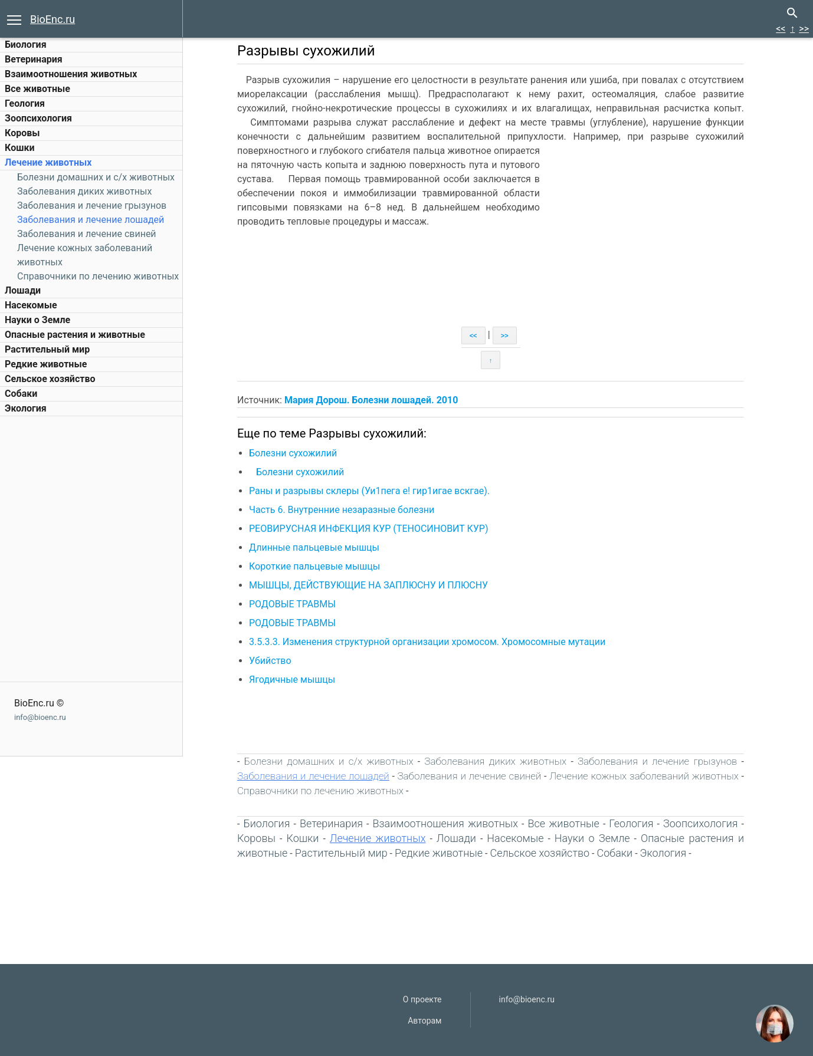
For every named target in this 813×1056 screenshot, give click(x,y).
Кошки (19, 147)
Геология (25, 103)
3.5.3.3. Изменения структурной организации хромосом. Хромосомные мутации (427, 641)
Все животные (37, 88)
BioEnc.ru (52, 19)
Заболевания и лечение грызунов (91, 205)
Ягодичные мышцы (292, 679)
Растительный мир (47, 349)
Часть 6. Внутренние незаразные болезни (341, 509)
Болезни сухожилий (293, 453)
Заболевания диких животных (84, 191)
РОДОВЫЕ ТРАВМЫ (292, 604)
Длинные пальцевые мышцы (314, 547)
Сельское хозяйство (50, 378)
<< (780, 28)
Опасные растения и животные (75, 334)
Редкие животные (46, 364)
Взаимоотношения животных (71, 74)
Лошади (23, 290)
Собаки (21, 393)
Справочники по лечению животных (98, 276)
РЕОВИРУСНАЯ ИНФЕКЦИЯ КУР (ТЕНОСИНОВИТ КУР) (369, 528)
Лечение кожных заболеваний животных (644, 776)
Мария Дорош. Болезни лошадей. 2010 (371, 400)
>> (804, 28)
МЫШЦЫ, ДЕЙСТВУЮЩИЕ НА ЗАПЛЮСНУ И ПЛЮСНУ (368, 585)
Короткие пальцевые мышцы (314, 566)
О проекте (422, 999)
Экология (26, 408)
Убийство (270, 660)
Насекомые (31, 305)
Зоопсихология (38, 118)
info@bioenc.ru (40, 717)
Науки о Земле (37, 319)
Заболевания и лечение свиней (86, 233)
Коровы (22, 133)
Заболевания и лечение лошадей (90, 219)
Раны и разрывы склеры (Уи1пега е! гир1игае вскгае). (369, 490)
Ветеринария (34, 59)
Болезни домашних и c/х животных (96, 177)
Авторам (424, 1020)
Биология (26, 44)
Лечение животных (48, 162)
